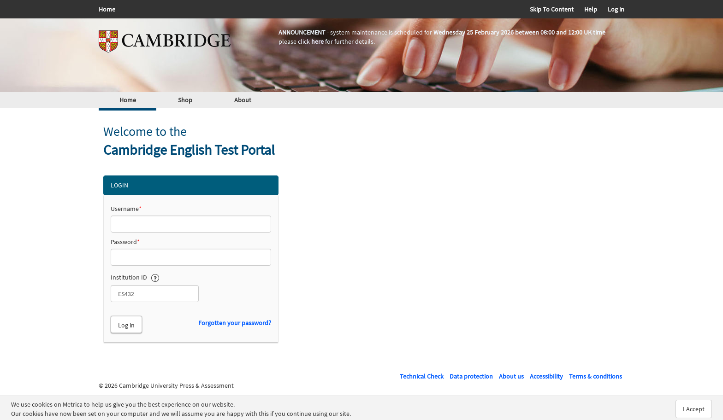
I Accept (694, 409)
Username (126, 208)
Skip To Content (552, 9)
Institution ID (135, 277)
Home (107, 9)
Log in (616, 9)
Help (590, 9)
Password (125, 242)
